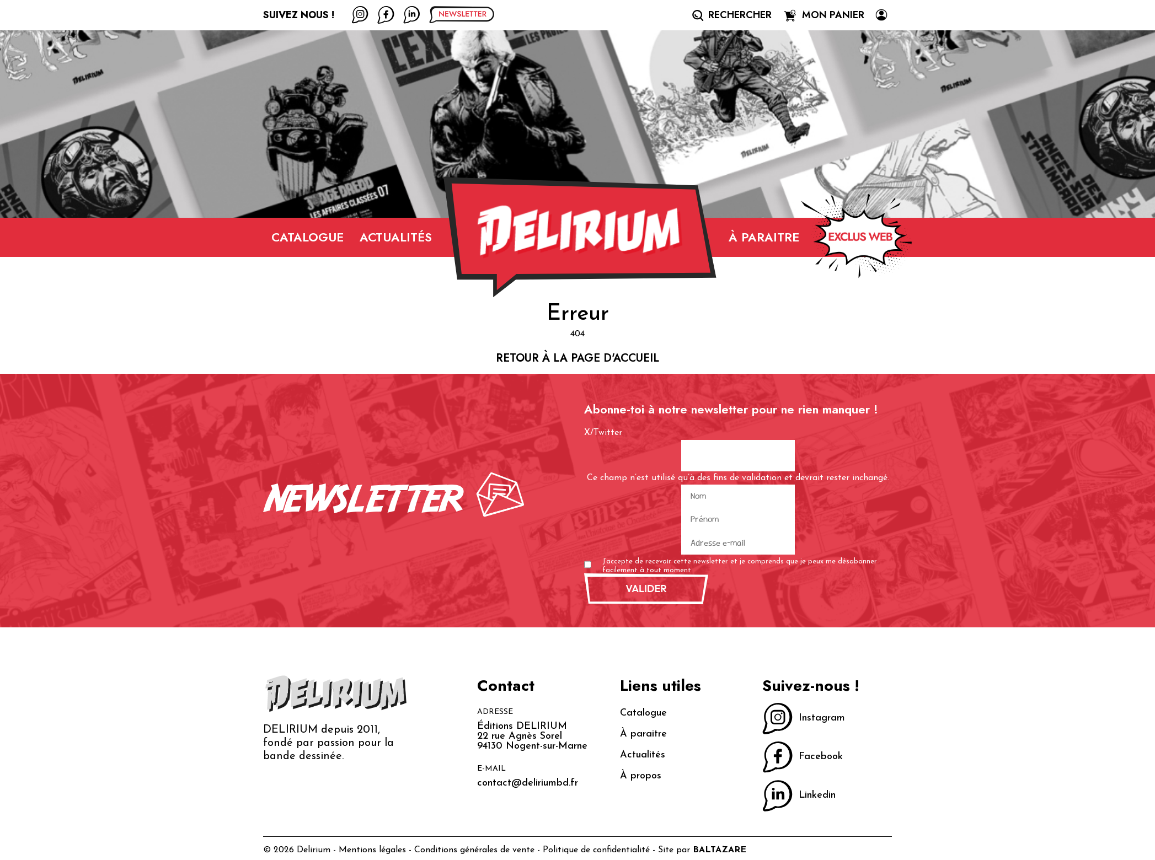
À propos (640, 776)
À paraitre (764, 237)
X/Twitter (603, 432)
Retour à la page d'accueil (577, 358)
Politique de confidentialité (596, 850)
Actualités (396, 237)
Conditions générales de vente (474, 850)
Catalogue (307, 237)
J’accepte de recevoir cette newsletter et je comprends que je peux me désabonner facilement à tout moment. (739, 566)
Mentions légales (372, 850)
